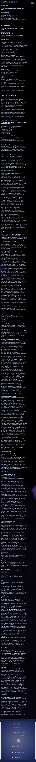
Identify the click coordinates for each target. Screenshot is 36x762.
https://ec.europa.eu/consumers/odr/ (11, 61)
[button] (32, 3)
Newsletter (17, 750)
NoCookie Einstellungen (19, 732)
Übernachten (18, 757)
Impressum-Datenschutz (19, 730)
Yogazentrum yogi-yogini (19, 735)
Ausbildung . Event (19, 752)
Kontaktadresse (17, 727)
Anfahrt (16, 755)
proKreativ (5, 72)
